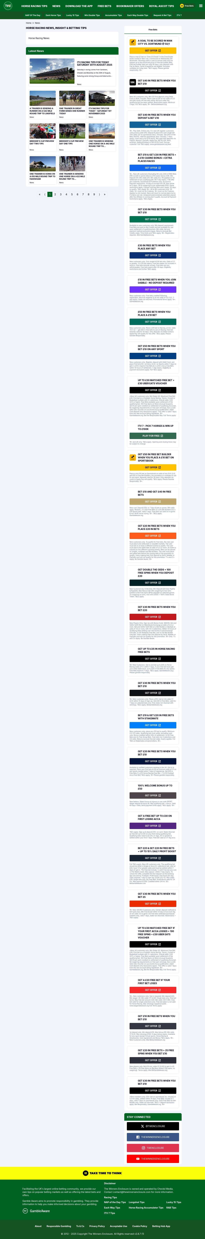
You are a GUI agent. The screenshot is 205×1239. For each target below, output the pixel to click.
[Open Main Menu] (200, 5)
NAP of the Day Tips (115, 1202)
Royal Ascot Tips (161, 6)
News (56, 6)
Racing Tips (110, 1197)
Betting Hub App (161, 1226)
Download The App (79, 6)
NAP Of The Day (32, 15)
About (38, 1226)
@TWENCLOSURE (153, 1126)
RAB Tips (171, 1207)
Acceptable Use (118, 1226)
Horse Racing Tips (34, 6)
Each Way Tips (112, 1207)
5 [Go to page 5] (72, 194)
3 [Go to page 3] (61, 194)
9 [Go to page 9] (94, 194)
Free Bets (104, 6)
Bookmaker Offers (130, 6)
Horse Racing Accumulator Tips (146, 1207)
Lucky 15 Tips (72, 15)
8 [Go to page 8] (88, 194)
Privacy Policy (97, 1226)
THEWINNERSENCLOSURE (152, 1137)
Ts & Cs (80, 1226)
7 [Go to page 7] (83, 194)
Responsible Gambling (59, 1226)
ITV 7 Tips (181, 15)
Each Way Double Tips (137, 15)
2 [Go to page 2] (55, 194)
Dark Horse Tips (53, 15)
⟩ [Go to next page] (99, 194)
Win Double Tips (92, 15)
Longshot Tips (136, 1202)
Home (28, 23)
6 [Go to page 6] (77, 194)
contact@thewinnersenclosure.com (132, 1192)
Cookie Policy (139, 1226)
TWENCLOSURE (153, 1148)
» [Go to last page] (104, 194)
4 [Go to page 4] (66, 194)
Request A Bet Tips (162, 15)
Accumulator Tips (113, 15)
